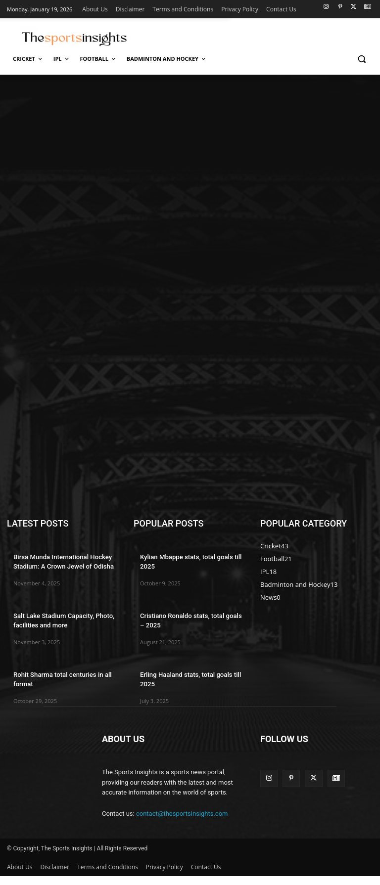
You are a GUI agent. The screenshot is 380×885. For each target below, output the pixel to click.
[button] (361, 59)
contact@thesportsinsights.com (182, 822)
